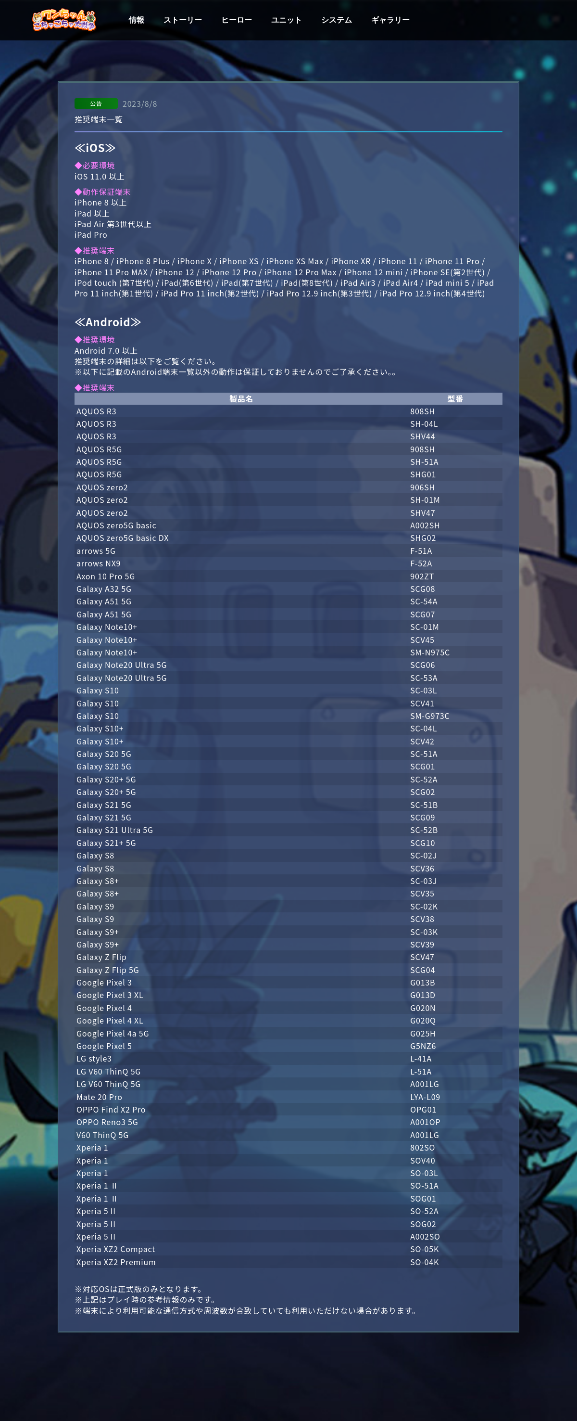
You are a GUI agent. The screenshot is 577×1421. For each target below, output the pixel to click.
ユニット (286, 20)
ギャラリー (390, 20)
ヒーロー (236, 20)
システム (336, 20)
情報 (136, 20)
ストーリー (182, 20)
